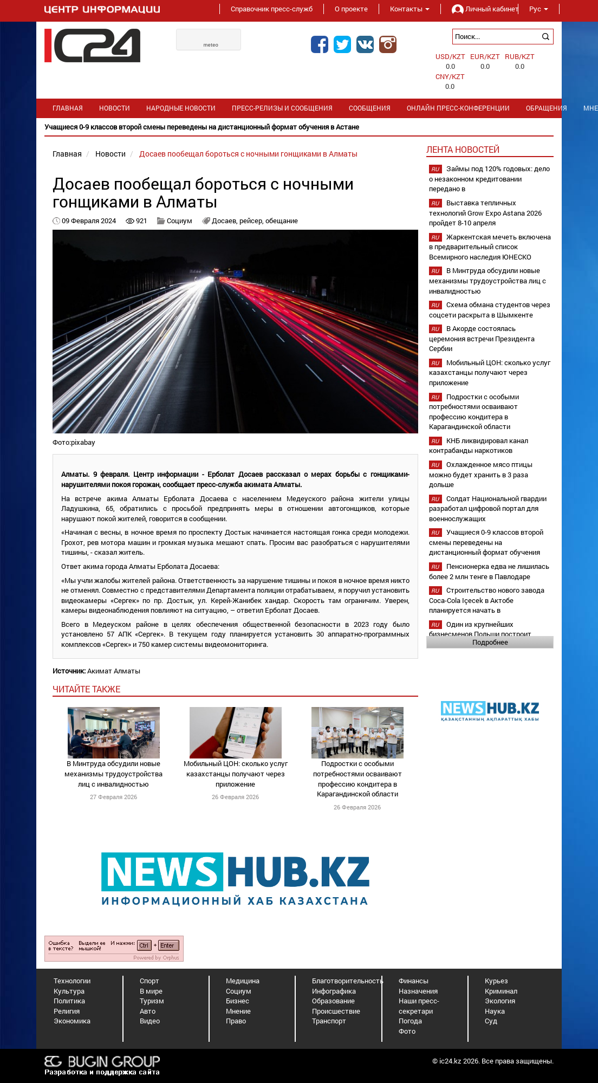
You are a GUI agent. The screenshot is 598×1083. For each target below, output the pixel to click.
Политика (69, 1001)
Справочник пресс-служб (272, 9)
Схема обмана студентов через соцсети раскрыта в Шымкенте (489, 310)
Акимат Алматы (113, 671)
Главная (68, 108)
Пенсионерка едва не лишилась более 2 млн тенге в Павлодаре (489, 571)
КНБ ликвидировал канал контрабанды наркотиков (478, 446)
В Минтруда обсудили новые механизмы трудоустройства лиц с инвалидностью (113, 773)
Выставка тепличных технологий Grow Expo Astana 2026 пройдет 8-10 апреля (485, 213)
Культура (69, 991)
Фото (407, 1031)
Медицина (242, 980)
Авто (147, 1011)
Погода (410, 1021)
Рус (538, 9)
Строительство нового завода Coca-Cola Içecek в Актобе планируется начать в (486, 600)
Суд (491, 1021)
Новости (114, 108)
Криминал (501, 991)
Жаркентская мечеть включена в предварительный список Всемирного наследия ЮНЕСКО (490, 247)
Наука (495, 1011)
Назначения (418, 991)
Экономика (72, 1021)
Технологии (72, 980)
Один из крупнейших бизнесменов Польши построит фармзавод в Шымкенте (480, 634)
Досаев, (225, 220)
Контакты (410, 9)
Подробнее (490, 642)
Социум (179, 220)
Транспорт (329, 1021)
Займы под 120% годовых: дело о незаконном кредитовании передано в (489, 178)
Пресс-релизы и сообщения (282, 108)
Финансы (413, 980)
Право (236, 1021)
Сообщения (370, 108)
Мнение (238, 1011)
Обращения (546, 108)
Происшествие (336, 1011)
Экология (500, 1001)
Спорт (149, 980)
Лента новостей (462, 149)
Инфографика (334, 991)
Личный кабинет (479, 9)
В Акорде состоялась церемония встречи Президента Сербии (482, 338)
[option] (299, 127)
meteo (211, 45)
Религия (67, 1011)
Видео (150, 1021)
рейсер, (252, 220)
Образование (333, 1001)
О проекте (351, 9)
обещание (281, 220)
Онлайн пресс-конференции (458, 108)
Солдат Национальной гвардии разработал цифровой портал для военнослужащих (488, 508)
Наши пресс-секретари (419, 1006)
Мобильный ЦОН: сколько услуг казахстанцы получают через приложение (236, 773)
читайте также (86, 689)
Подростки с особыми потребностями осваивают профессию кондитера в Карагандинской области (357, 778)
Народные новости (181, 108)
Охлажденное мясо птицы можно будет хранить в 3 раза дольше (480, 474)
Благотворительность (348, 980)
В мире (151, 991)
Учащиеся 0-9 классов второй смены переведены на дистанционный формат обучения (486, 542)
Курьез (496, 980)
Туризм (152, 1001)
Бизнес (237, 1001)
